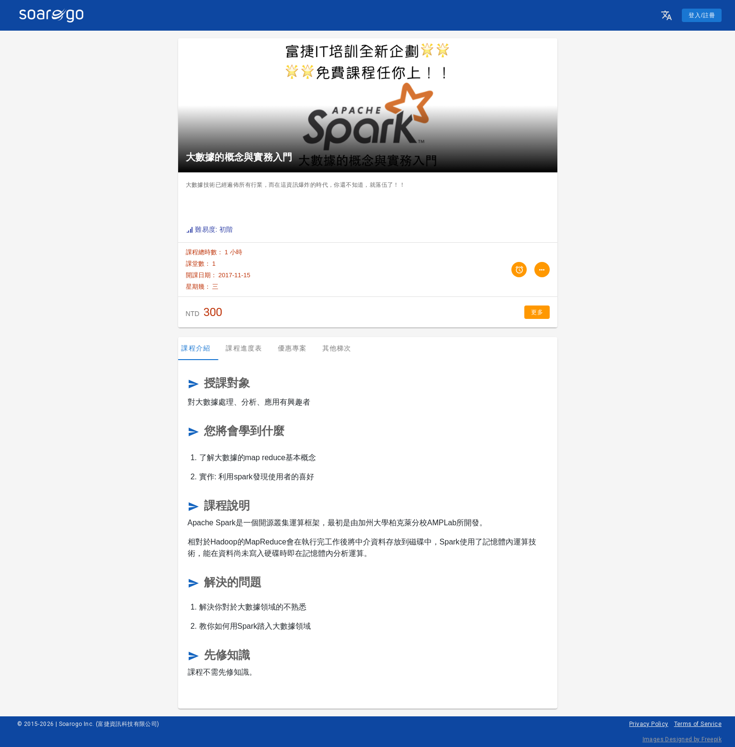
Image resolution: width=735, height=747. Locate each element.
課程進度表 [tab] (248, 348)
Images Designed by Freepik (682, 739)
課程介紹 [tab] (200, 348)
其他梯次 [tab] (341, 348)
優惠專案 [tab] (296, 348)
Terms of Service (698, 724)
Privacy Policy (648, 724)
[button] (666, 15)
